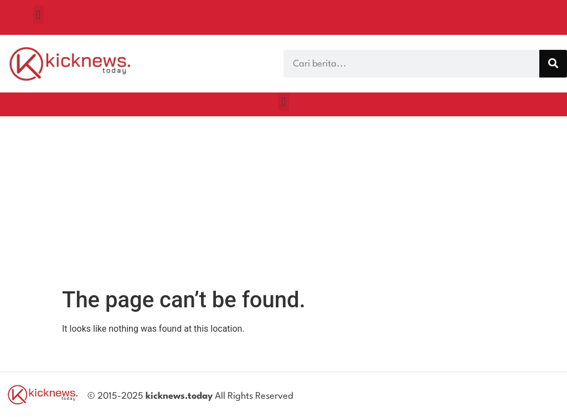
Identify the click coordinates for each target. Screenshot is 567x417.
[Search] (553, 64)
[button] (38, 15)
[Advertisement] (283, 199)
